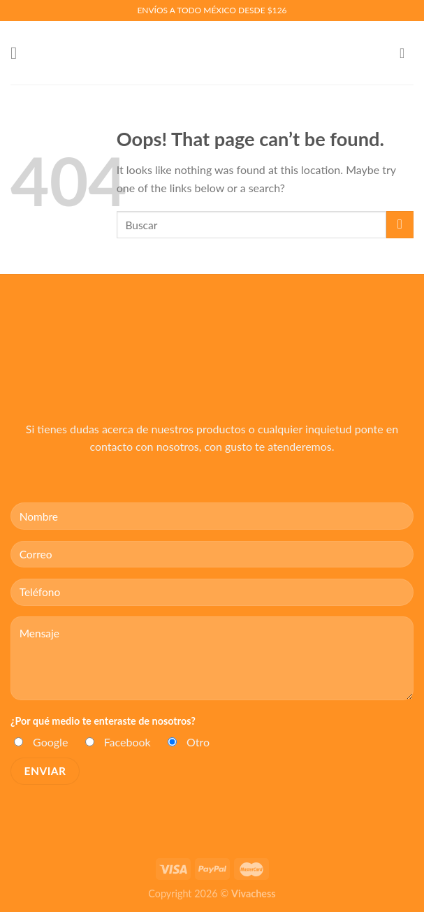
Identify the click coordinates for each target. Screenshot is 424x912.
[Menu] (18, 53)
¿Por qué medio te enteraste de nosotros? (103, 721)
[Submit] (400, 224)
